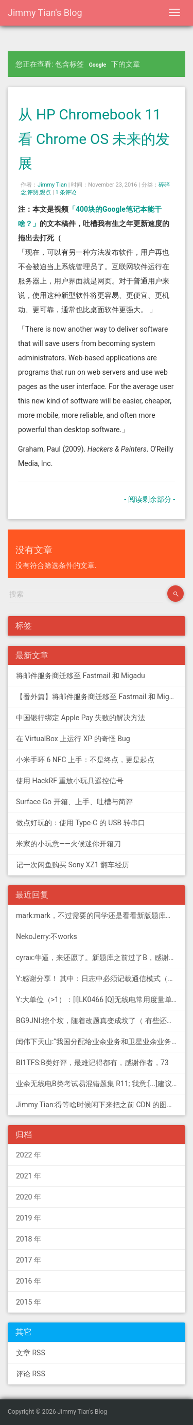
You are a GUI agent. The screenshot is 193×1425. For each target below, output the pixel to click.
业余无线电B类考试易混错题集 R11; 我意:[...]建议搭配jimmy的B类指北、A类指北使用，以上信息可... (100, 1084)
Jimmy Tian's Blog (45, 12)
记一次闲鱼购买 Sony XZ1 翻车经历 (72, 865)
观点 (45, 192)
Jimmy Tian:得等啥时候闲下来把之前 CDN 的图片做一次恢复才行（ (100, 1105)
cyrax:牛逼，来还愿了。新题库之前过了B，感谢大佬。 (100, 957)
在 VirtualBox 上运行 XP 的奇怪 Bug (73, 739)
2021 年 (28, 1176)
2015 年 (28, 1302)
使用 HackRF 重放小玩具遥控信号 (70, 781)
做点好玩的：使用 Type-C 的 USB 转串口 (80, 823)
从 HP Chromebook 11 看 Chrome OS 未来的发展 (94, 139)
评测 (33, 192)
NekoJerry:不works (46, 936)
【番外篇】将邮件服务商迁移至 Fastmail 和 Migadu (98, 697)
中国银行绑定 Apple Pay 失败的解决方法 (80, 718)
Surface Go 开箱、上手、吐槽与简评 (74, 802)
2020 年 (28, 1197)
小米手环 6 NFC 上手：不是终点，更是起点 (85, 760)
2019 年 (28, 1218)
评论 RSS (30, 1374)
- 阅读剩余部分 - (149, 499)
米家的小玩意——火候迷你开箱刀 (68, 844)
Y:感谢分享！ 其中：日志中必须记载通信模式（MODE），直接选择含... (100, 978)
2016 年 (28, 1281)
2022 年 (28, 1155)
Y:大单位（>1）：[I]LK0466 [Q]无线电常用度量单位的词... (100, 999)
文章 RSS (30, 1353)
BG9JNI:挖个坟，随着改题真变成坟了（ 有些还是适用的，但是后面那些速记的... (100, 1020)
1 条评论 (66, 192)
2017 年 (28, 1260)
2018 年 (28, 1239)
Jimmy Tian (52, 184)
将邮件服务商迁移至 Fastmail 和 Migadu (80, 675)
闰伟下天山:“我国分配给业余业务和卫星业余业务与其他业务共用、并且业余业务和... (100, 1041)
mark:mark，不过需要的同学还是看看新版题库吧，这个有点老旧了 (100, 915)
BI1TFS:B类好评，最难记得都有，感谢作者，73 (92, 1062)
